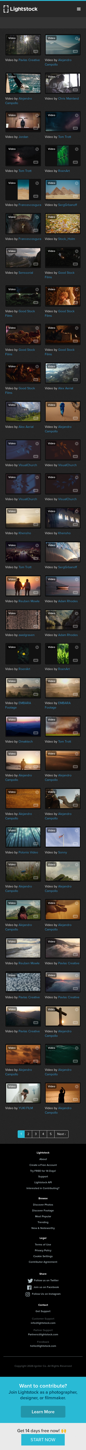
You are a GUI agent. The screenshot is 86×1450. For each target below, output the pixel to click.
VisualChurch (28, 465)
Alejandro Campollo (58, 62)
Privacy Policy (43, 1250)
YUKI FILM (26, 1108)
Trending (43, 1222)
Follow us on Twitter (46, 1280)
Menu (78, 9)
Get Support (43, 1311)
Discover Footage (43, 1210)
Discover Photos (43, 1204)
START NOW (43, 1439)
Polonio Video (28, 852)
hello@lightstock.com (43, 1346)
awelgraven (27, 635)
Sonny (62, 852)
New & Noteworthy (43, 1228)
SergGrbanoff (67, 205)
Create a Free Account (43, 1165)
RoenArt (64, 171)
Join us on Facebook (46, 1287)
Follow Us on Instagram (46, 1294)
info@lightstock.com (43, 1323)
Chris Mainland (68, 98)
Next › (61, 1134)
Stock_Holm (66, 239)
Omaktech (26, 741)
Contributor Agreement (43, 1262)
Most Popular (43, 1216)
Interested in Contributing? (43, 1188)
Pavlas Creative (29, 60)
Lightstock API (43, 1182)
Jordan (23, 137)
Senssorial (26, 272)
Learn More (43, 1411)
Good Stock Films (59, 275)
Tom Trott (64, 137)
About (43, 1159)
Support (43, 1176)
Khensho (25, 533)
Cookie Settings (43, 1256)
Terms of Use (43, 1244)
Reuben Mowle (29, 601)
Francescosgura (30, 205)
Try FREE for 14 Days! (43, 1171)
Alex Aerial (65, 388)
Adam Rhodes (68, 601)
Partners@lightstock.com (43, 1334)
